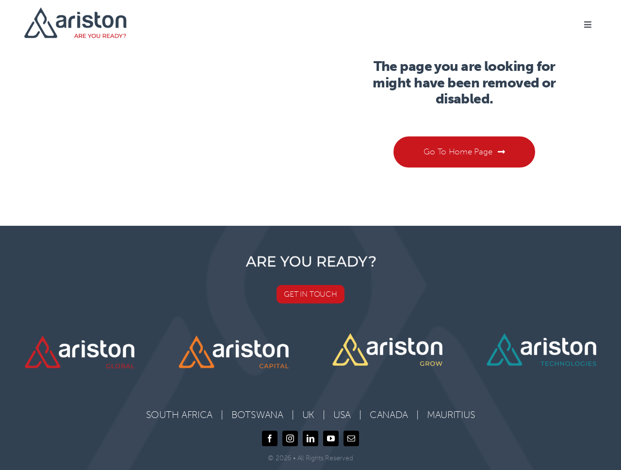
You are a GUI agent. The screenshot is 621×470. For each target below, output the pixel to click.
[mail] (351, 438)
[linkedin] (310, 438)
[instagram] (290, 438)
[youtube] (331, 438)
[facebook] (270, 438)
